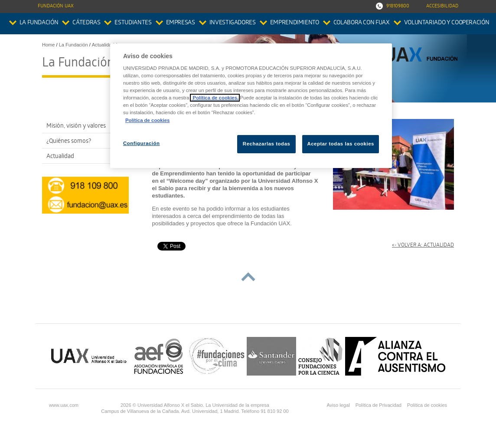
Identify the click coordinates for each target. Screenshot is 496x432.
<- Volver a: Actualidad (423, 246)
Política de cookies (427, 405)
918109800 (397, 6)
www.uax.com (63, 405)
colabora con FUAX (361, 23)
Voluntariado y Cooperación (446, 23)
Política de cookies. (214, 97)
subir (248, 276)
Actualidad (60, 157)
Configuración (141, 143)
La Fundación (39, 23)
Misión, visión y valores (76, 126)
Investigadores (232, 23)
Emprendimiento (294, 23)
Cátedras (86, 23)
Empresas (180, 23)
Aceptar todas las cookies (340, 143)
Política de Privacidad (378, 405)
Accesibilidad (442, 6)
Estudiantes (132, 23)
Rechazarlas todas (266, 143)
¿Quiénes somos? (68, 141)
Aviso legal (337, 405)
